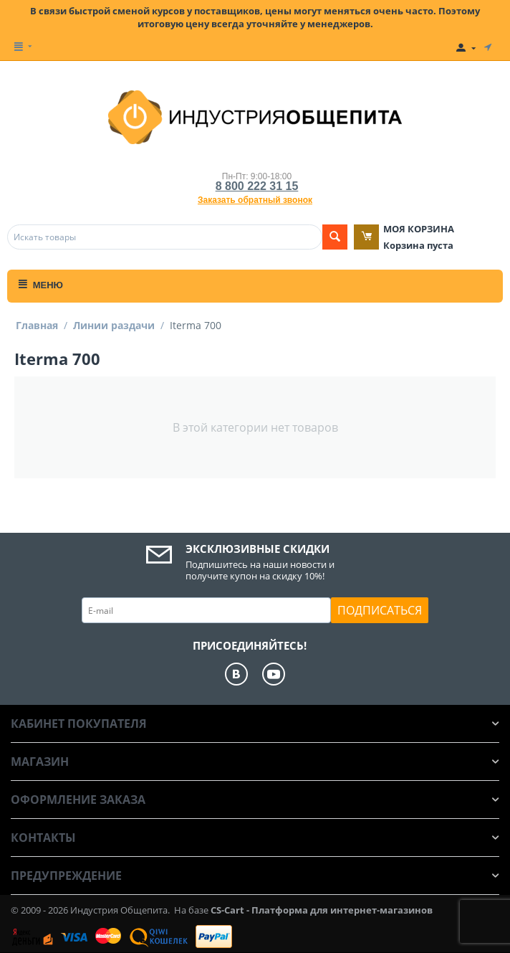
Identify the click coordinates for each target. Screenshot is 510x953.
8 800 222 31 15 (257, 186)
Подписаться (379, 610)
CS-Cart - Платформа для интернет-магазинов (322, 910)
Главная (37, 325)
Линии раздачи (114, 325)
